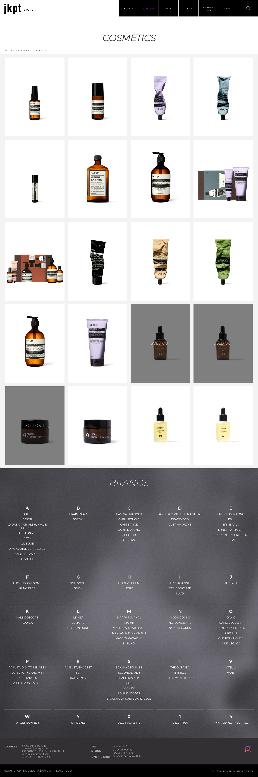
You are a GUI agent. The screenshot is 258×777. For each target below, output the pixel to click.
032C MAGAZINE (129, 722)
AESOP (27, 519)
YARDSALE (78, 722)
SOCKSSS (129, 688)
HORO (129, 588)
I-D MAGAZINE (180, 583)
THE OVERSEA (180, 667)
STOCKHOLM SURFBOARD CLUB (129, 698)
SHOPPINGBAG (208, 9)
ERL (230, 519)
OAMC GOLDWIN (230, 622)
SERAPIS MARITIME (129, 678)
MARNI (129, 622)
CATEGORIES (149, 8)
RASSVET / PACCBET (78, 667)
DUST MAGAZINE (180, 524)
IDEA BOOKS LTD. (180, 588)
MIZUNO (129, 643)
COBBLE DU (129, 535)
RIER (78, 672)
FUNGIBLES (27, 588)
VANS (231, 672)
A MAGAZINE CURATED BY (27, 548)
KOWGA (27, 622)
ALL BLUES (27, 543)
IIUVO (180, 593)
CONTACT (228, 8)
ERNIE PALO (230, 524)
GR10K (78, 588)
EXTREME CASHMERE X (231, 535)
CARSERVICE (129, 524)
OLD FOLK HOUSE (230, 638)
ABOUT (8, 770)
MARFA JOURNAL (129, 617)
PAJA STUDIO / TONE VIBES (27, 667)
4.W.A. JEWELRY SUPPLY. (231, 722)
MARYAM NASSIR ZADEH (129, 633)
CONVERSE (129, 540)
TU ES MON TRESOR (180, 678)
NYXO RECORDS (180, 628)
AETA (27, 538)
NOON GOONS (180, 617)
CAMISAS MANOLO (129, 514)
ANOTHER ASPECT (27, 554)
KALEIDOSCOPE (27, 617)
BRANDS (128, 8)
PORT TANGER (27, 678)
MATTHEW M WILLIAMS (129, 628)
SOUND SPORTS (129, 693)
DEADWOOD (180, 519)
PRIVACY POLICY (63, 770)
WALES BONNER (27, 722)
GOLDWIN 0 (78, 583)
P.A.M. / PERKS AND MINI (27, 672)
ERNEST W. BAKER (230, 529)
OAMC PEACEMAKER (230, 628)
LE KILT (78, 617)
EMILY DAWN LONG (230, 514)
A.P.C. (27, 514)
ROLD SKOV (78, 678)
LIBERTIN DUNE (78, 628)
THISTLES (179, 672)
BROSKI (78, 519)
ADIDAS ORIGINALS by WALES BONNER (27, 526)
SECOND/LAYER (129, 672)
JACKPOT (230, 583)
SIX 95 (129, 683)
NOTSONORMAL (180, 622)
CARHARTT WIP (129, 519)
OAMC (230, 617)
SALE (168, 8)
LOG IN (188, 8)
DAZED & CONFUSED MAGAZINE (180, 514)
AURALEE (27, 559)
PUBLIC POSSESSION (27, 683)
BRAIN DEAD (78, 514)
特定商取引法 (44, 770)
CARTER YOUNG (129, 529)
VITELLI (231, 667)
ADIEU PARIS (27, 533)
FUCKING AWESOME (27, 583)
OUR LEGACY (231, 643)
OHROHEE (231, 633)
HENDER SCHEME (129, 583)
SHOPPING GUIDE (24, 770)
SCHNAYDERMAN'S (129, 667)
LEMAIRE (78, 622)
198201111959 (180, 722)
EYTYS (231, 540)
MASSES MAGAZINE (129, 638)
